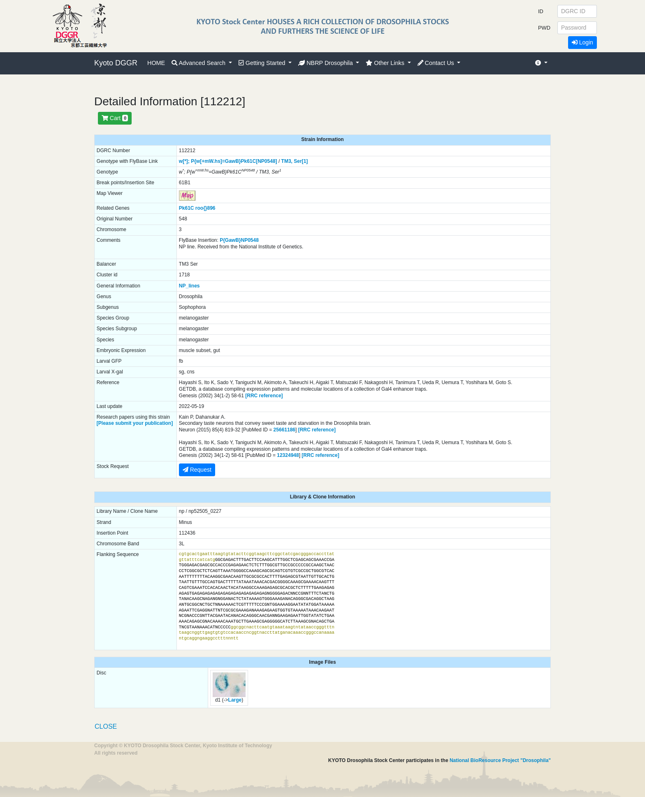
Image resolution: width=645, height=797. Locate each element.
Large (235, 700)
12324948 (288, 455)
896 (211, 208)
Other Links (386, 63)
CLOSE (106, 726)
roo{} (201, 208)
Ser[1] (301, 161)
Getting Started (263, 63)
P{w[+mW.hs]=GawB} (216, 161)
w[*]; (184, 161)
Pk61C (186, 208)
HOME (156, 63)
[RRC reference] (264, 395)
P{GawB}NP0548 (239, 240)
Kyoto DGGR (115, 63)
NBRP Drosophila (326, 63)
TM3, (286, 161)
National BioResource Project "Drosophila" (500, 760)
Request (197, 469)
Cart (115, 118)
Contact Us (437, 63)
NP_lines (189, 286)
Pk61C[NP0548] (259, 161)
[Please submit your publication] (135, 423)
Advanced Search (199, 63)
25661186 (284, 430)
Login (582, 42)
